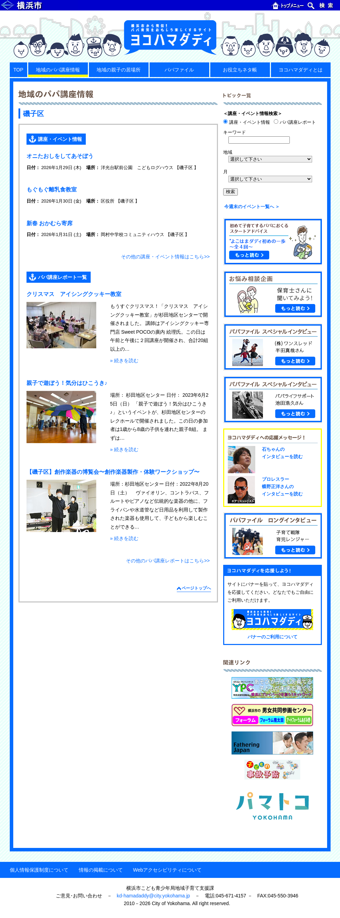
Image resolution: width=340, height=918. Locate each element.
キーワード (234, 132)
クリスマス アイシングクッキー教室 (74, 294)
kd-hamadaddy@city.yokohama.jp (153, 895)
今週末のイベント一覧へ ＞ (252, 206)
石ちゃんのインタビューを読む (282, 453)
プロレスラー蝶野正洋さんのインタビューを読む (282, 486)
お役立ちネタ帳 (240, 70)
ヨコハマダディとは (301, 70)
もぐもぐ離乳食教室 (52, 189)
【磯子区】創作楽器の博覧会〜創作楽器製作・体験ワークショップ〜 (113, 472)
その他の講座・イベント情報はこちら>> (165, 256)
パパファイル (179, 70)
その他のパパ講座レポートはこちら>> (168, 560)
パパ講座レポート (295, 122)
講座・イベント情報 (60, 139)
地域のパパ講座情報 (58, 70)
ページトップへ (196, 588)
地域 (227, 152)
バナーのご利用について (272, 636)
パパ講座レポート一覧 (62, 277)
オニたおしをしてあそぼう (60, 156)
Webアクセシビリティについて (167, 870)
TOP (18, 70)
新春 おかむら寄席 (50, 223)
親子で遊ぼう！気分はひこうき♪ (67, 383)
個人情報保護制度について (39, 870)
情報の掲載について (101, 870)
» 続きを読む (124, 360)
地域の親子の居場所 (119, 70)
